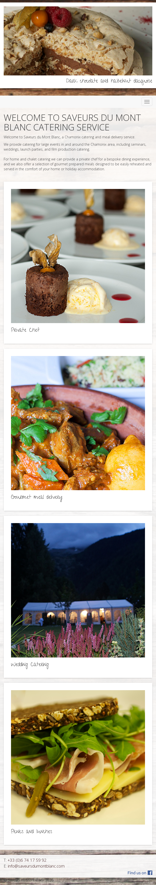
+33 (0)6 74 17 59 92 (27, 860)
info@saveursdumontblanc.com (36, 866)
